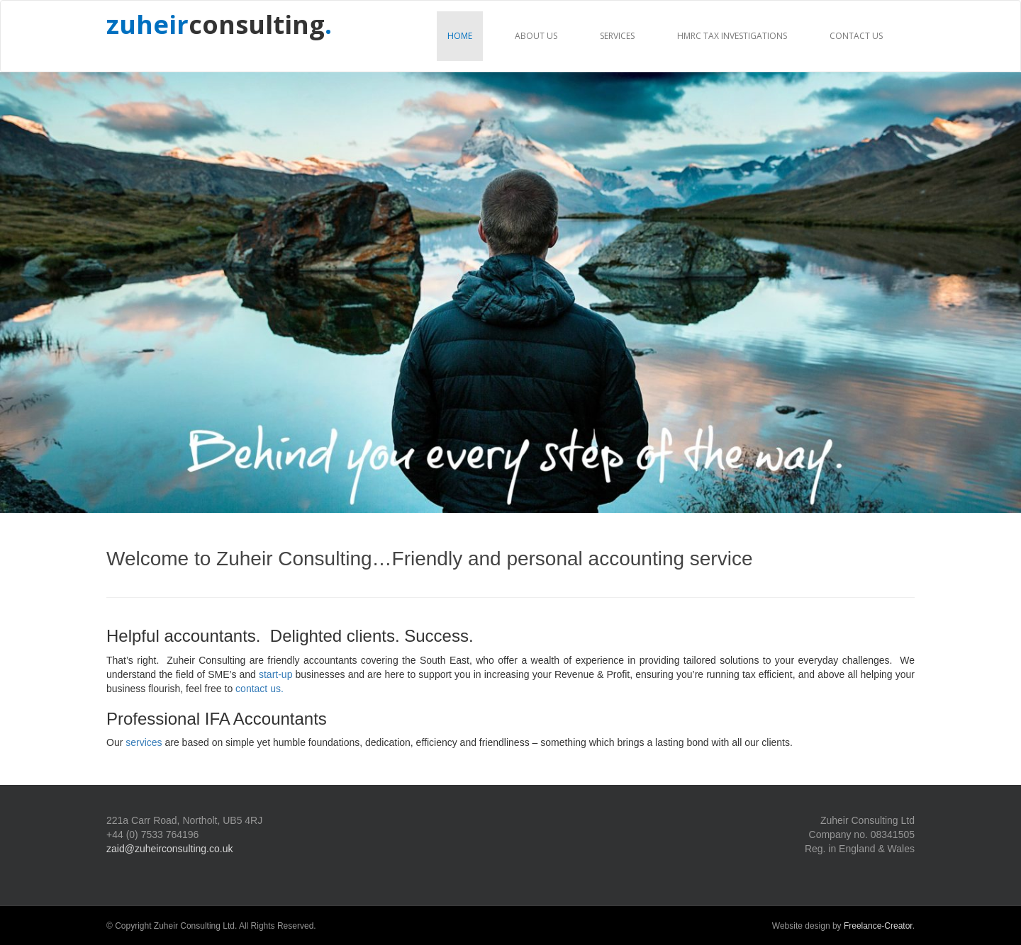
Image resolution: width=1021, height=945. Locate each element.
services (143, 742)
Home (459, 36)
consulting (260, 24)
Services (617, 36)
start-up (275, 674)
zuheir (147, 24)
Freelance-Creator (878, 926)
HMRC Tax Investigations (732, 36)
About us (536, 36)
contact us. (259, 688)
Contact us (856, 36)
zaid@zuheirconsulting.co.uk (169, 848)
